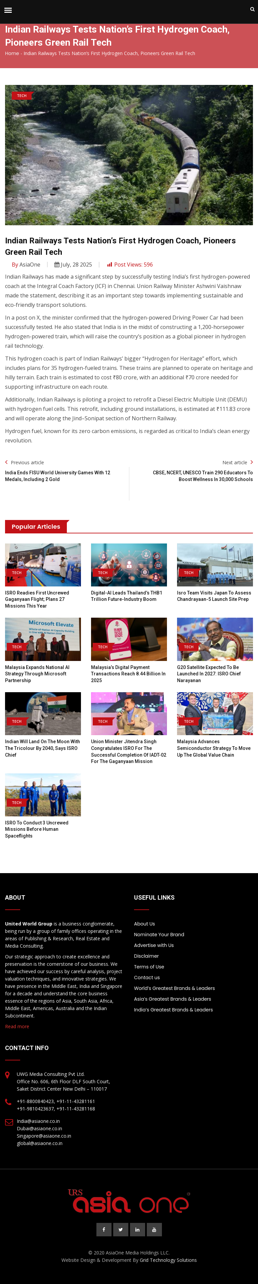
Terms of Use (149, 966)
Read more (17, 1026)
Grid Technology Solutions (168, 1260)
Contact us (147, 977)
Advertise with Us (154, 945)
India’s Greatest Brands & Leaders (173, 1009)
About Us (144, 923)
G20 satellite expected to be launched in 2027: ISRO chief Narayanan (209, 674)
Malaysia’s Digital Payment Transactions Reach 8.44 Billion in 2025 (128, 674)
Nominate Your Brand (159, 934)
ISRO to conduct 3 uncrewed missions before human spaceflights (37, 829)
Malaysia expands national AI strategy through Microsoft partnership (37, 674)
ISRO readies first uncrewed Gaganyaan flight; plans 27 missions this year (37, 599)
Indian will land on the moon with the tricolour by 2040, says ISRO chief (42, 748)
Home (12, 53)
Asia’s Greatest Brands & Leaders (172, 999)
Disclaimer (146, 956)
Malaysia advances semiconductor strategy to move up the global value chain (214, 748)
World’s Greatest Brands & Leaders (174, 988)
